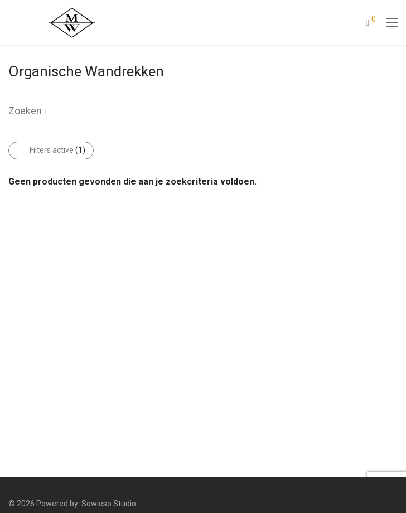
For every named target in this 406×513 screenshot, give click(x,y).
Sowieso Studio (108, 503)
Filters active (57, 150)
